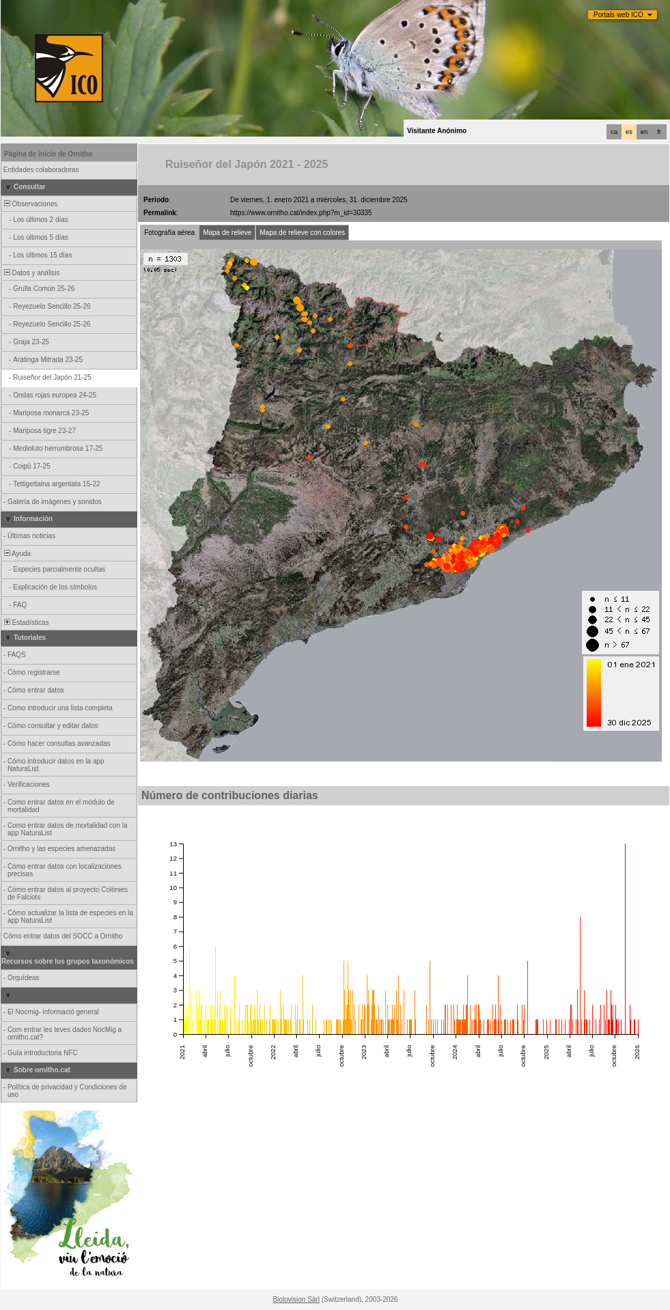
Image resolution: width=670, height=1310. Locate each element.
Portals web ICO (618, 14)
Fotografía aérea (169, 232)
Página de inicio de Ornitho (48, 154)
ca (614, 131)
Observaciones (29, 204)
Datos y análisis (31, 273)
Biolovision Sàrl (296, 1299)
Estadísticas (25, 622)
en (644, 131)
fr (659, 131)
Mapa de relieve (227, 232)
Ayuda (16, 553)
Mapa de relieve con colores (302, 232)
